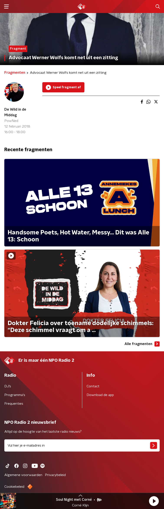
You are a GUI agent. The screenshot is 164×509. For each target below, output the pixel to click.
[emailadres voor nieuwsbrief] (82, 445)
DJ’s (7, 386)
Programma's (14, 395)
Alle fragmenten (142, 344)
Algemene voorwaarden (23, 475)
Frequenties (13, 403)
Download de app (100, 395)
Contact (93, 386)
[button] (154, 501)
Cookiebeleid (14, 486)
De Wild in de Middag (15, 112)
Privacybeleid (55, 475)
